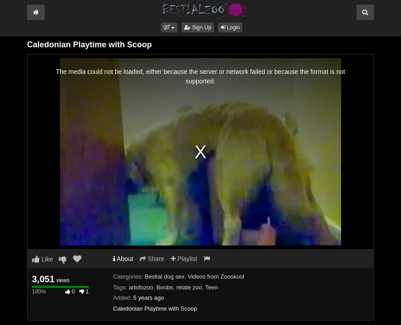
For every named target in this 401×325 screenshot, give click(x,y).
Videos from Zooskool (216, 276)
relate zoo (189, 287)
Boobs (164, 287)
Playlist (184, 258)
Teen (211, 287)
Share (152, 258)
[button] (169, 27)
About (123, 258)
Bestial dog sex (164, 276)
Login (230, 27)
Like (42, 259)
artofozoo (141, 287)
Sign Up (197, 27)
